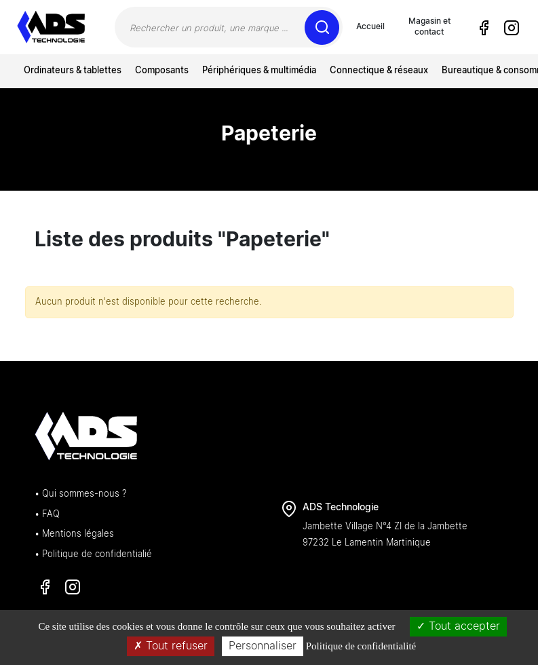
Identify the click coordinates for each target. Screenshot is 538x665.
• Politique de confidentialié (93, 554)
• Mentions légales (74, 534)
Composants (162, 70)
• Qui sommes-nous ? (80, 494)
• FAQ (47, 514)
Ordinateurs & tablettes (72, 70)
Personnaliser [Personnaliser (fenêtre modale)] (262, 646)
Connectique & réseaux (379, 70)
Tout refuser (171, 646)
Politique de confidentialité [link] (361, 646)
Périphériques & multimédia (259, 70)
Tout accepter (458, 626)
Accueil (370, 26)
